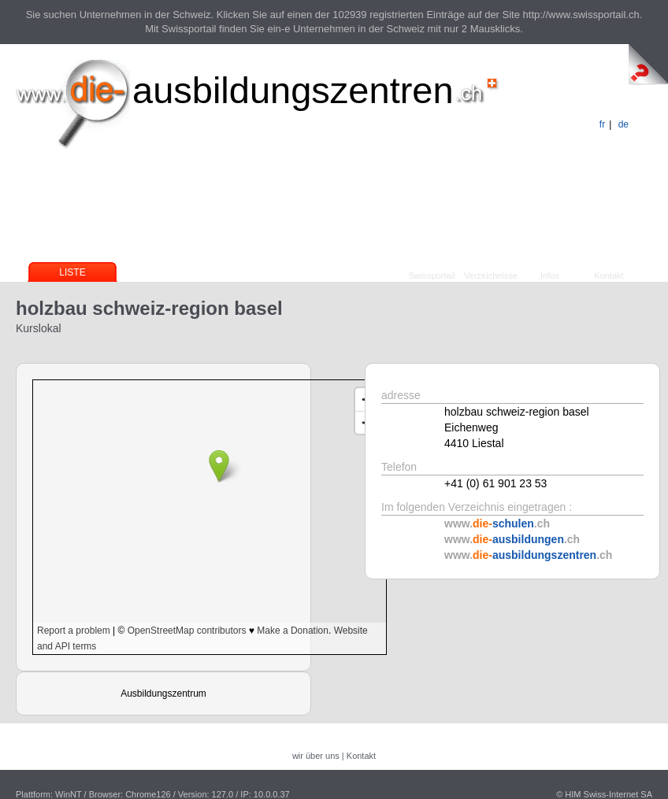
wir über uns (316, 755)
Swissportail (432, 275)
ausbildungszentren (293, 90)
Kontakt (608, 275)
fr (602, 124)
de (623, 124)
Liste (72, 272)
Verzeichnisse (491, 275)
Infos (549, 275)
